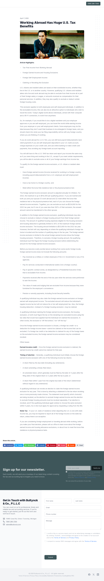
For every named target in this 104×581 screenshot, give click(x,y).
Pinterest (51, 445)
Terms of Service (79, 480)
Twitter (18, 445)
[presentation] (58, 547)
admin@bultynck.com (13, 524)
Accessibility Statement (46, 576)
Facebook (8, 445)
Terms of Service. (91, 541)
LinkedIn (41, 445)
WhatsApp (29, 445)
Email (80, 445)
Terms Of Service (24, 576)
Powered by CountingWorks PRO (64, 576)
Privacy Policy (91, 480)
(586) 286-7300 (93, 3)
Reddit (71, 445)
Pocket (61, 445)
